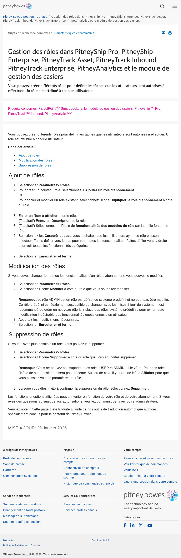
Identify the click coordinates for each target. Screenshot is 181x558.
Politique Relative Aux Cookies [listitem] (22, 545)
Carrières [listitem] (9, 470)
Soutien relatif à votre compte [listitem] (144, 475)
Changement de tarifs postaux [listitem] (24, 510)
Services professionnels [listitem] (80, 510)
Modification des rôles (35, 160)
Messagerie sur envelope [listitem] (20, 516)
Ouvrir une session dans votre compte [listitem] (150, 481)
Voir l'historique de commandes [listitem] (146, 464)
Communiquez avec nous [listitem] (21, 475)
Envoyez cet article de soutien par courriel (163, 33)
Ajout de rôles (29, 155)
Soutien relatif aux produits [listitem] (22, 504)
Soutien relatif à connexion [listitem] (22, 521)
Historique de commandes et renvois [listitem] (89, 483)
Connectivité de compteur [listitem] (81, 468)
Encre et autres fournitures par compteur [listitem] (85, 460)
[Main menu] (175, 6)
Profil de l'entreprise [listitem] (17, 458)
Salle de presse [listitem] (14, 464)
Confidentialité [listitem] (100, 540)
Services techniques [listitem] (78, 504)
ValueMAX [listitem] (131, 470)
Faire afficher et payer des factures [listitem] (148, 458)
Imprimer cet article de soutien (170, 33)
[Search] (162, 6)
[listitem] (125, 525)
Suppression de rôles (35, 165)
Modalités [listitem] (9, 540)
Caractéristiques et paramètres (74, 33)
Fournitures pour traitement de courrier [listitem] (85, 475)
